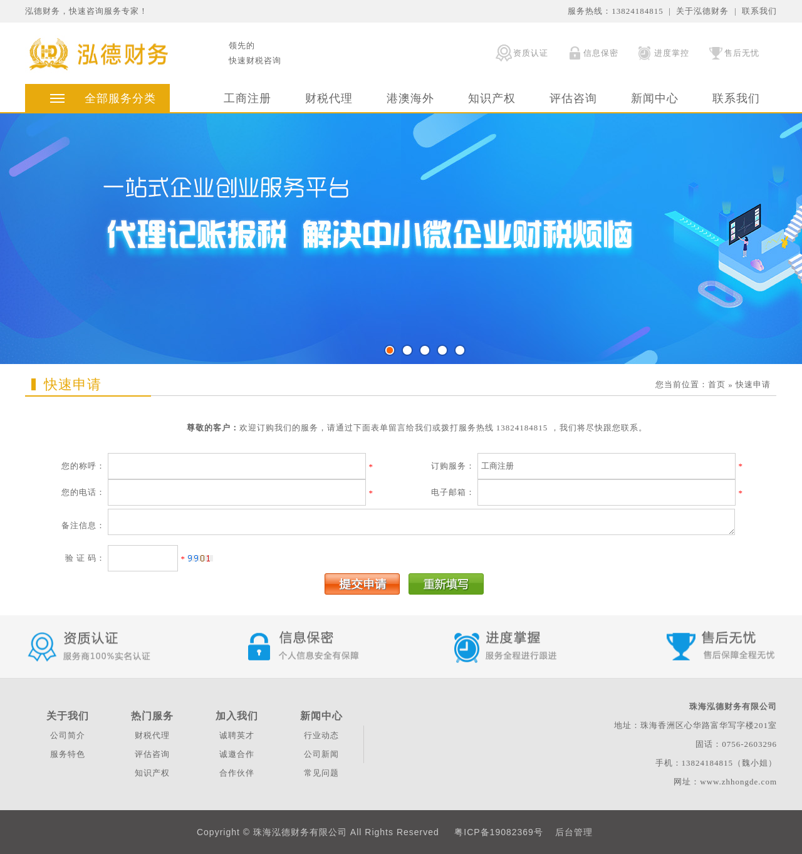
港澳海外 (410, 98)
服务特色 (67, 754)
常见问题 (321, 773)
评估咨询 (573, 98)
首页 (717, 384)
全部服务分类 (120, 98)
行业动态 (321, 735)
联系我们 (759, 11)
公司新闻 (321, 754)
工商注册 (247, 98)
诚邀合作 (236, 754)
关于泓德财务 (702, 11)
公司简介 (67, 735)
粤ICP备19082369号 (498, 832)
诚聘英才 (236, 735)
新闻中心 (655, 98)
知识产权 (492, 98)
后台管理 (574, 832)
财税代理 (329, 98)
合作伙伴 (236, 773)
